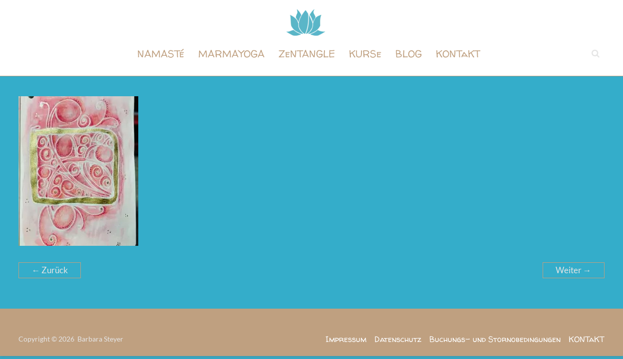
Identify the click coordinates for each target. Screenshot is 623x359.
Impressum (345, 339)
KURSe (365, 53)
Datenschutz (397, 339)
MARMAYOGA (231, 53)
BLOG (408, 53)
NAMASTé (160, 53)
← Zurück (49, 270)
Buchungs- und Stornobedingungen (495, 339)
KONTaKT (458, 53)
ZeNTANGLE (307, 53)
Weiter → (574, 270)
